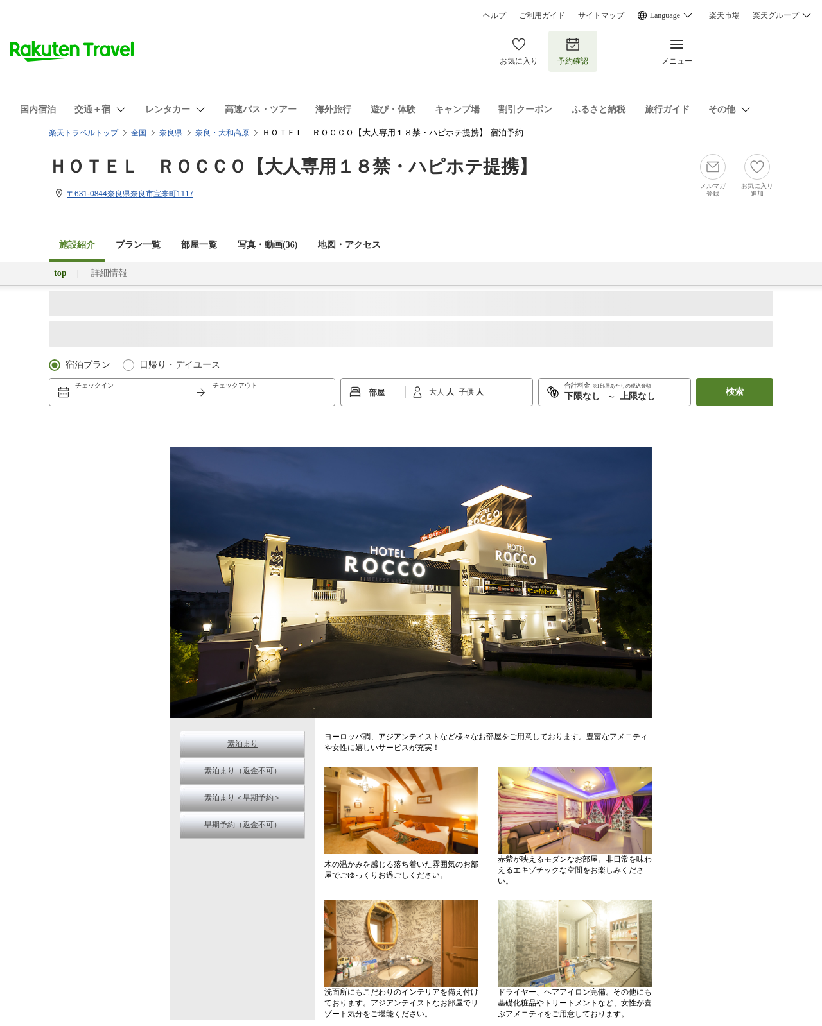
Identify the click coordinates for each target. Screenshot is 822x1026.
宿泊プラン (88, 365)
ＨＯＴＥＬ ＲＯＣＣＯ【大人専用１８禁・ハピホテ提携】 (293, 166)
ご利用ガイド (542, 15)
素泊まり (242, 743)
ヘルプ (494, 15)
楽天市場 (724, 15)
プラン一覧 (138, 245)
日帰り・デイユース (179, 365)
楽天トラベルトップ (83, 132)
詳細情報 (109, 273)
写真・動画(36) (267, 245)
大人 (437, 392)
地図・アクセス (349, 245)
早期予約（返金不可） (242, 824)
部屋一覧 (199, 245)
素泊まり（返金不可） (242, 770)
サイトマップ (601, 15)
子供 (467, 392)
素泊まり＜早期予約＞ (242, 797)
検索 (735, 392)
